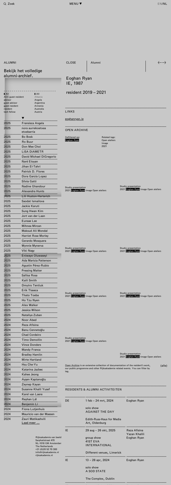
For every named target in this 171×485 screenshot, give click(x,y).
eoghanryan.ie (74, 119)
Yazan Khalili (135, 434)
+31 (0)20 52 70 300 (46, 449)
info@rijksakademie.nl (47, 452)
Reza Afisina (134, 430)
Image (89, 190)
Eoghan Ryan (78, 190)
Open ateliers (99, 190)
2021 (67, 190)
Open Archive (72, 365)
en (160, 3)
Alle (163, 365)
